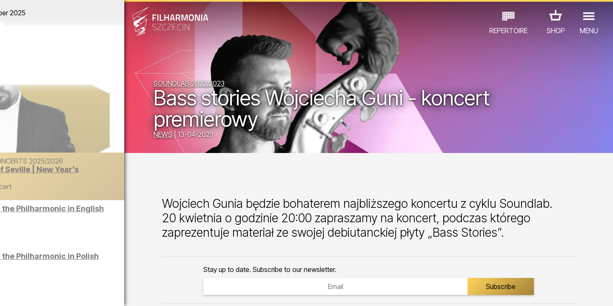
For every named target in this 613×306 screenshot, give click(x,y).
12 (146, 291)
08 (96, 291)
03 (34, 291)
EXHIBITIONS (95, 268)
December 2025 (79, 12)
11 (133, 291)
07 (84, 291)
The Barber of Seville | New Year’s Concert (101, 182)
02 (22, 291)
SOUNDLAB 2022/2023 (222, 84)
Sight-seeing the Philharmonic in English (94, 216)
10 (120, 291)
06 (71, 291)
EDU (59, 268)
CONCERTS (25, 268)
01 (9, 291)
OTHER (136, 268)
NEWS (196, 135)
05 (59, 291)
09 (108, 291)
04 (47, 291)
